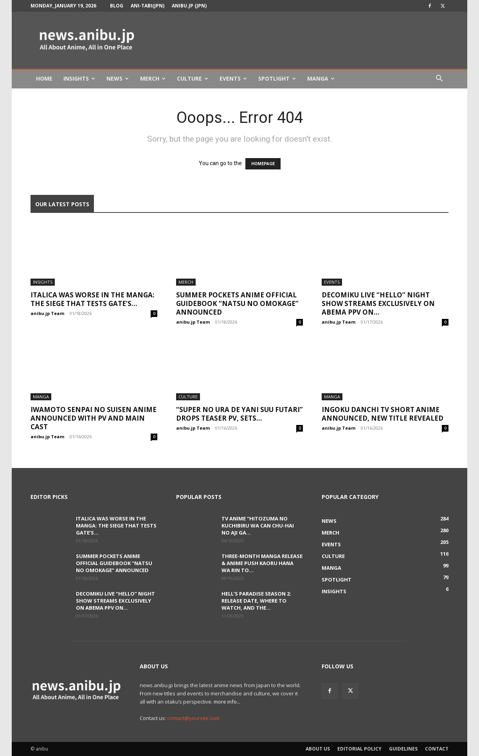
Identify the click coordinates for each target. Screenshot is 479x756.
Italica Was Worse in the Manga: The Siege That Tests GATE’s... (93, 299)
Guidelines (403, 748)
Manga (321, 78)
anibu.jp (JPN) (189, 5)
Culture (192, 78)
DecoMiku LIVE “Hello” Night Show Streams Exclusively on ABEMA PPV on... (378, 303)
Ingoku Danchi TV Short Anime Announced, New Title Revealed (382, 414)
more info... (227, 701)
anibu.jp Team (47, 313)
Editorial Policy (359, 748)
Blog (116, 5)
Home (44, 78)
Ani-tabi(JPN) (147, 5)
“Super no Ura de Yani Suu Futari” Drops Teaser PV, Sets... (239, 414)
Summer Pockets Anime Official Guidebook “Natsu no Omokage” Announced (237, 303)
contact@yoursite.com (193, 718)
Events (233, 78)
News (117, 78)
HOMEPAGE (263, 163)
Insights (79, 78)
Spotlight (277, 78)
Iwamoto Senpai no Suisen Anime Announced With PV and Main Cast (94, 418)
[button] (439, 79)
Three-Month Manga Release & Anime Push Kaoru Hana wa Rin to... (262, 563)
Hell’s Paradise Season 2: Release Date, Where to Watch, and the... (256, 600)
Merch (153, 78)
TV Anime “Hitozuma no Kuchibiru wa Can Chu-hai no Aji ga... (257, 525)
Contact (436, 748)
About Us (318, 748)
